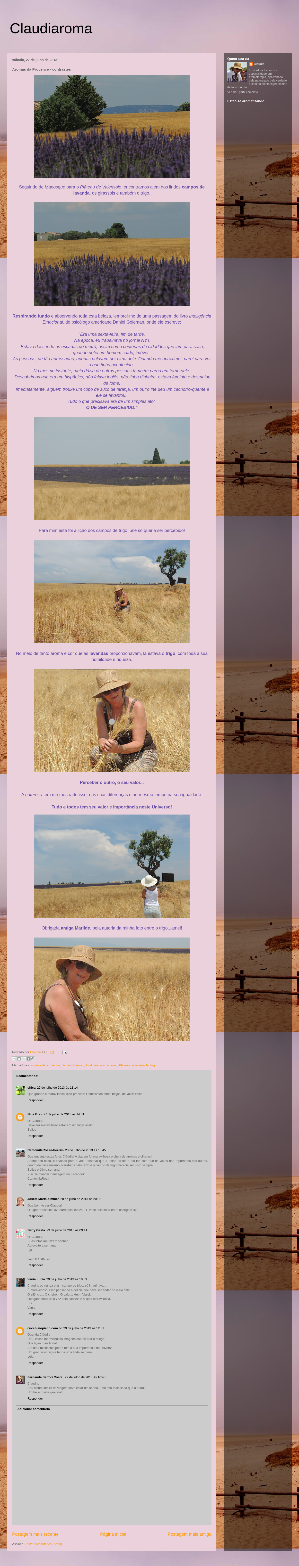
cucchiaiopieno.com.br (44, 1328)
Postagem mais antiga (189, 1534)
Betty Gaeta (36, 1230)
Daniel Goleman (73, 1065)
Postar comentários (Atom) (43, 1544)
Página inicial (113, 1534)
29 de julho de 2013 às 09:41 (66, 1230)
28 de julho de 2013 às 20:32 (80, 1199)
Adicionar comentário (34, 1409)
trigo (153, 1065)
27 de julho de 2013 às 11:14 (57, 1087)
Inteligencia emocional (101, 1065)
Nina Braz (34, 1114)
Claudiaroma (51, 28)
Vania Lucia (36, 1279)
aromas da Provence (45, 1065)
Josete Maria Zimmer (43, 1199)
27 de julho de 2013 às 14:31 (64, 1114)
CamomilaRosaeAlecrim (45, 1150)
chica (31, 1087)
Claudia (36, 1052)
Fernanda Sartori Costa (45, 1377)
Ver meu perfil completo (242, 92)
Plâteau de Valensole (134, 1065)
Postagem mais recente (35, 1534)
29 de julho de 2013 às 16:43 (85, 1377)
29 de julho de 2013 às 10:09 (66, 1279)
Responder (35, 1100)
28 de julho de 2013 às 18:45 (85, 1150)
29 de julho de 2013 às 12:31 (83, 1328)
